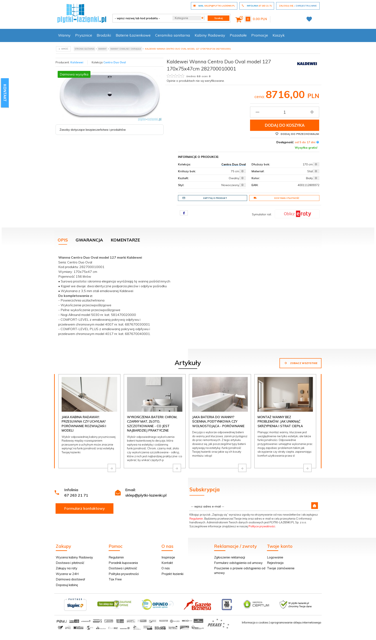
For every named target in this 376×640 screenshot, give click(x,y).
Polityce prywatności (262, 526)
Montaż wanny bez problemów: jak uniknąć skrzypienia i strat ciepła (280, 421)
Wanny (64, 35)
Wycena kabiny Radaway (74, 557)
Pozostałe (238, 35)
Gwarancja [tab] (89, 240)
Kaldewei (76, 62)
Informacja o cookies (255, 622)
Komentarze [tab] (125, 240)
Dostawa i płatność (276, 198)
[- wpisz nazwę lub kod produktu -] (141, 18)
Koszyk (279, 35)
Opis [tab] (63, 240)
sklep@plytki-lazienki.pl (145, 495)
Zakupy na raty (66, 568)
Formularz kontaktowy (84, 508)
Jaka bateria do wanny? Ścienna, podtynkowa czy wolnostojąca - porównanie (218, 421)
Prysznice (83, 35)
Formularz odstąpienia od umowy (238, 563)
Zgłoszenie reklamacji (229, 557)
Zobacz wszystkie (300, 363)
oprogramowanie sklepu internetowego (295, 622)
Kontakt (167, 563)
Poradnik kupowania (123, 563)
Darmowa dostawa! (70, 579)
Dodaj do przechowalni (297, 133)
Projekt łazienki (172, 574)
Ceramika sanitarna (172, 35)
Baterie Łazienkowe (133, 35)
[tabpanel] (188, 294)
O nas (165, 568)
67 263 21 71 (76, 495)
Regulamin (196, 518)
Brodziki (104, 35)
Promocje (259, 35)
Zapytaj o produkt (204, 198)
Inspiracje (168, 557)
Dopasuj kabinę (67, 585)
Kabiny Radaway (210, 35)
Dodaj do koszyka (285, 125)
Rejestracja (275, 563)
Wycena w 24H (67, 574)
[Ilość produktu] (284, 112)
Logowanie (275, 557)
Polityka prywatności (124, 574)
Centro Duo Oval (114, 62)
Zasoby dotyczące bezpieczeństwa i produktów (93, 130)
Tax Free (115, 579)
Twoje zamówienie (281, 568)
